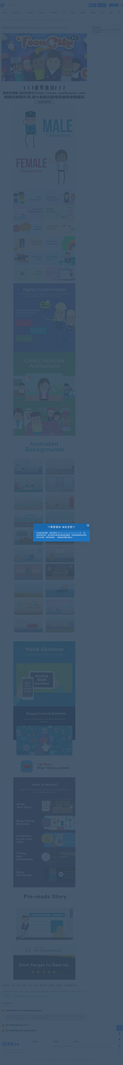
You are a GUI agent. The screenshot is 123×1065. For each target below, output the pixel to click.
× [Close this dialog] (88, 525)
